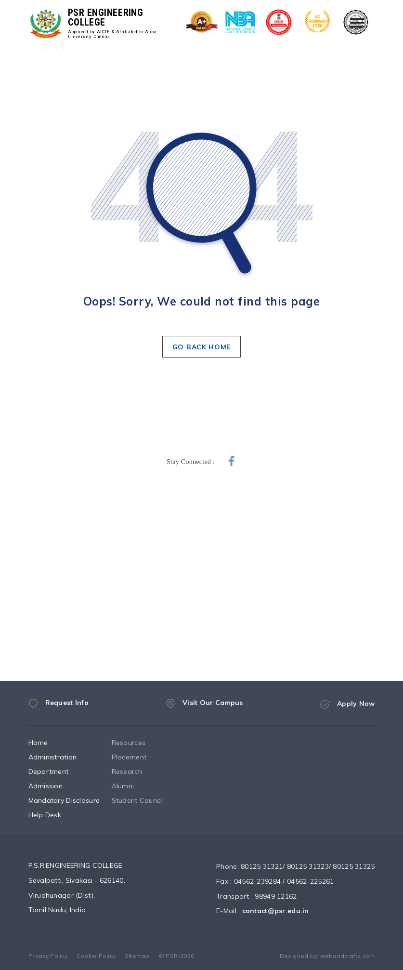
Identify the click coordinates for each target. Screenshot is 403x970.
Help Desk (54, 815)
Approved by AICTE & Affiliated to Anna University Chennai (112, 34)
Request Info (58, 706)
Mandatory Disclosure (73, 800)
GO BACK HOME (201, 347)
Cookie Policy (96, 955)
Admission (55, 786)
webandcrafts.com (347, 955)
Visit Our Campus (204, 710)
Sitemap (137, 955)
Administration (62, 757)
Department (58, 771)
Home (47, 742)
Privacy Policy (47, 955)
